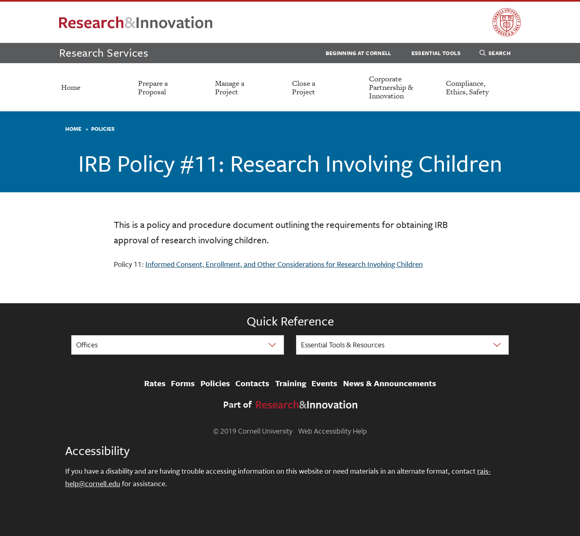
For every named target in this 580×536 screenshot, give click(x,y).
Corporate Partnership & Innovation (391, 87)
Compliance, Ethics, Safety (467, 87)
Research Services (103, 52)
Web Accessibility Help (332, 430)
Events (324, 383)
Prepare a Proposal (153, 87)
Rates (155, 383)
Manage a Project (229, 87)
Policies (103, 129)
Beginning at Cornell (358, 53)
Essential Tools (436, 53)
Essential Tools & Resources (342, 344)
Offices (87, 344)
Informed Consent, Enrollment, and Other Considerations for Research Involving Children (284, 264)
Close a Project (303, 87)
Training (290, 383)
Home (71, 87)
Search (495, 54)
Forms (183, 383)
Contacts (252, 383)
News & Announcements (389, 383)
